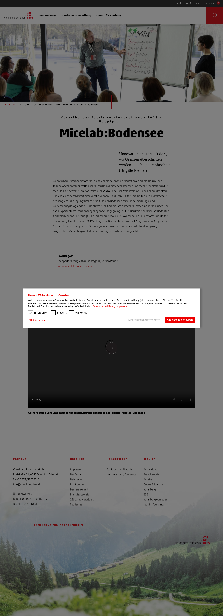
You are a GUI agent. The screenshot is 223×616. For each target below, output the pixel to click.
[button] (38, 320)
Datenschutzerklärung (103, 306)
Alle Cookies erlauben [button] (180, 319)
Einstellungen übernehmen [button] (144, 319)
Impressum (122, 306)
